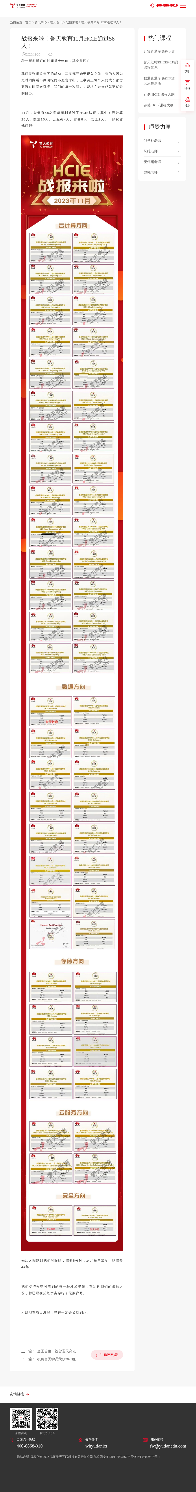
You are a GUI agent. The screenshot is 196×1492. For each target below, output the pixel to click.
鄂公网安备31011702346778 (112, 1457)
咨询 (187, 85)
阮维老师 (151, 151)
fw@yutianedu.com (168, 1446)
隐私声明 (23, 1457)
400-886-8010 (167, 5)
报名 (187, 102)
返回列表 (111, 1355)
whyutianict (96, 1446)
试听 (187, 68)
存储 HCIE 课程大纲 (159, 94)
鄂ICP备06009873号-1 (145, 1457)
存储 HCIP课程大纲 (159, 105)
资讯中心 (41, 22)
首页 (28, 22)
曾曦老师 (151, 172)
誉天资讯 (56, 22)
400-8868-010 (30, 1446)
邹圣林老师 (152, 141)
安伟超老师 (152, 162)
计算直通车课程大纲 (159, 51)
